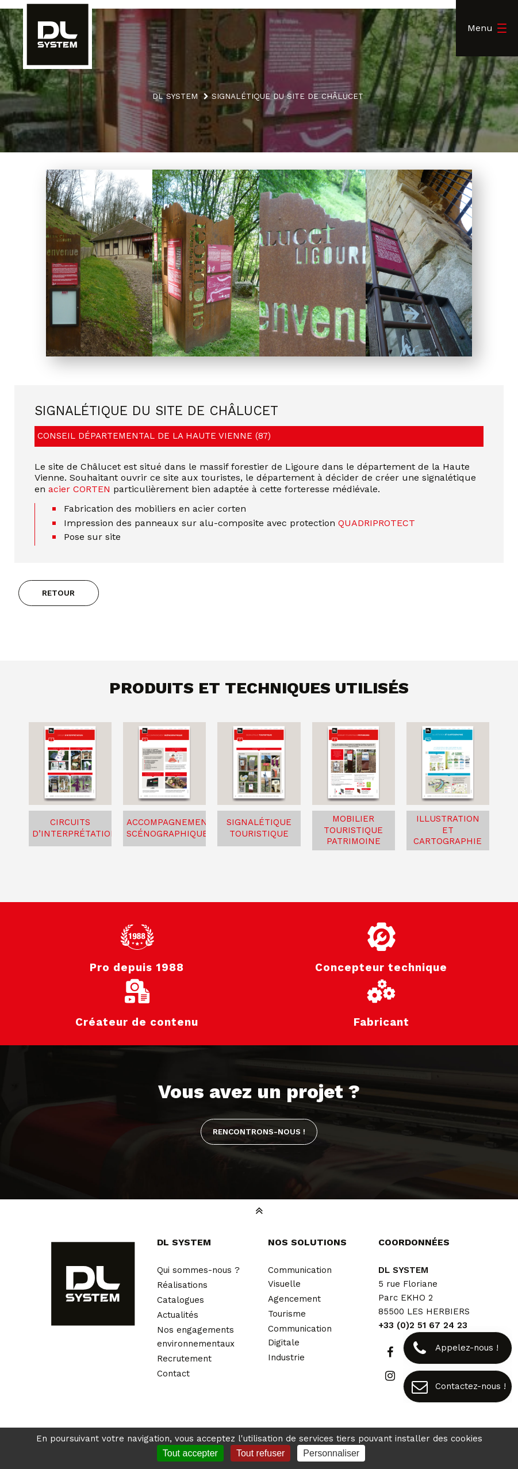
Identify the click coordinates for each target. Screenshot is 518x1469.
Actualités (177, 1315)
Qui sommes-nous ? (198, 1270)
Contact (173, 1373)
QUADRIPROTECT (376, 522)
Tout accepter (190, 1453)
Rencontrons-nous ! (259, 1131)
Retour (58, 592)
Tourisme (287, 1314)
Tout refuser (260, 1453)
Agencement (294, 1299)
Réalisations (182, 1285)
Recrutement (184, 1358)
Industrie (286, 1357)
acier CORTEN (79, 489)
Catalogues (180, 1300)
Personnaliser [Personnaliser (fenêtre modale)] (331, 1453)
